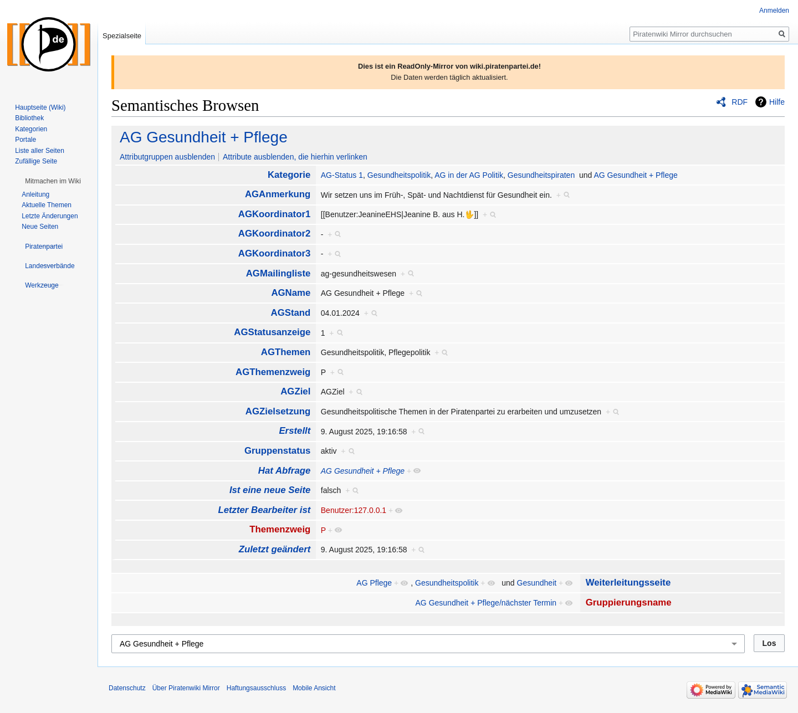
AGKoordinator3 (274, 253)
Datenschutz (127, 688)
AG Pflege (374, 582)
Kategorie (289, 175)
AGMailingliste (278, 273)
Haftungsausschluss (256, 688)
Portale (25, 139)
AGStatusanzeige (272, 332)
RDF (740, 102)
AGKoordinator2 (274, 233)
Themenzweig (279, 529)
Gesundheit (537, 582)
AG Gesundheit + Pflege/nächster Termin (486, 602)
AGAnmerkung (277, 194)
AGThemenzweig (273, 372)
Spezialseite (122, 36)
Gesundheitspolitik (399, 175)
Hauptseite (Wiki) (40, 107)
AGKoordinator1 (274, 214)
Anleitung (35, 194)
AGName (290, 293)
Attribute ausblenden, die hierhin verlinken (295, 156)
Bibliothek (29, 118)
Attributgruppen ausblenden (167, 156)
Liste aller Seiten (39, 151)
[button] (53, 181)
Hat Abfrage (284, 470)
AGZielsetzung (277, 411)
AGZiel (295, 391)
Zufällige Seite (36, 161)
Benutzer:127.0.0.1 (353, 510)
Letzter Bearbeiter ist (264, 510)
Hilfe (777, 102)
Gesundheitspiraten (541, 175)
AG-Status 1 (342, 175)
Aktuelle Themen (46, 205)
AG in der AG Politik (468, 175)
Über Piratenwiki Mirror (186, 688)
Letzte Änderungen (50, 216)
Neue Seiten (40, 226)
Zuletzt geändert (275, 549)
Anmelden (774, 10)
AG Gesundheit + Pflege (204, 137)
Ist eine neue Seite (269, 490)
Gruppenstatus (277, 450)
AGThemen (286, 352)
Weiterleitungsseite (628, 582)
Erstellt (294, 430)
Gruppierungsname (629, 602)
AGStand (291, 312)
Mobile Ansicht (314, 688)
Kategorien (31, 129)
